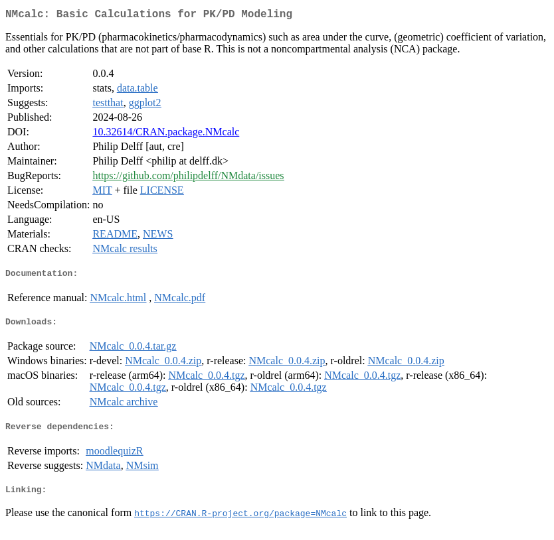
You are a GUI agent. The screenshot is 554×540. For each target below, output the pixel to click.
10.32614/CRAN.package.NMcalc (165, 134)
